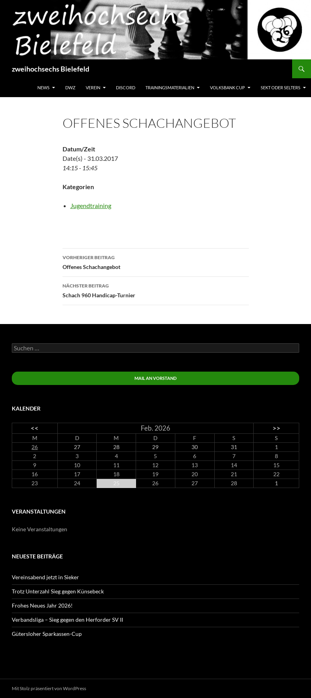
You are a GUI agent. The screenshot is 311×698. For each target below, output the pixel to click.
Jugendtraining (90, 205)
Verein (93, 87)
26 (34, 447)
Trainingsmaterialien (169, 87)
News (43, 87)
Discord (125, 87)
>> (276, 428)
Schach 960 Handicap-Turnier (156, 289)
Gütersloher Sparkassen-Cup (47, 633)
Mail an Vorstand (155, 378)
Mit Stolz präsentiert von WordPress (49, 688)
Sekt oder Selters (280, 87)
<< (35, 428)
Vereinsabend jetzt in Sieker (45, 577)
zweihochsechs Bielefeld (50, 68)
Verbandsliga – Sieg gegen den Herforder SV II (67, 619)
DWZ (70, 87)
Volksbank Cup (227, 87)
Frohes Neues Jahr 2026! (42, 605)
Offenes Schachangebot (156, 261)
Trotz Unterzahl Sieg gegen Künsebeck (58, 591)
